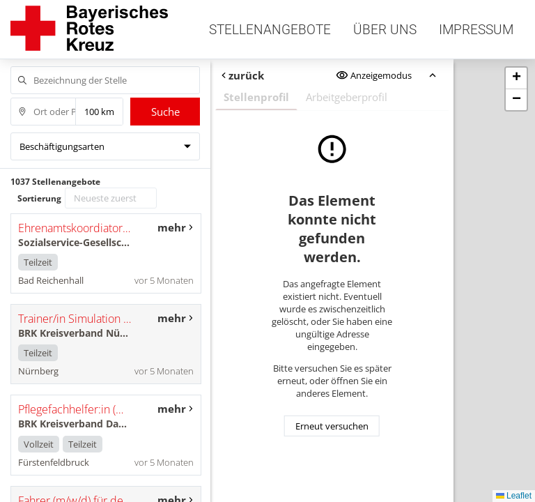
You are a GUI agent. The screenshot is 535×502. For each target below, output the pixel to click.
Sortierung (39, 198)
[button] (516, 78)
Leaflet (514, 496)
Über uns (385, 30)
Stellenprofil (256, 97)
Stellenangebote (270, 30)
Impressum (476, 30)
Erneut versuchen (332, 426)
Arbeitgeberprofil (346, 97)
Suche (165, 112)
